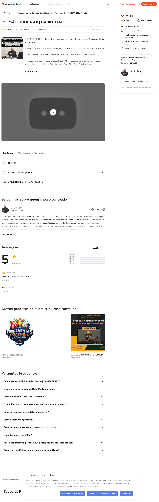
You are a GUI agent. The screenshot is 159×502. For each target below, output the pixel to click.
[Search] (108, 4)
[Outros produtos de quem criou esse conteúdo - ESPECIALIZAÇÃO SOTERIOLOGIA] (45, 336)
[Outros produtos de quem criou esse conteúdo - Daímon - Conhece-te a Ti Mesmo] (74, 336)
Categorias (35, 4)
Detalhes (39, 154)
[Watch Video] (53, 113)
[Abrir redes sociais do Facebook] (92, 211)
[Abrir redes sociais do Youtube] (98, 211)
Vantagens (24, 154)
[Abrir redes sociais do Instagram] (103, 211)
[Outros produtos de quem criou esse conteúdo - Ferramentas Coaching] (15, 336)
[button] (50, 164)
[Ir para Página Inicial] (13, 4)
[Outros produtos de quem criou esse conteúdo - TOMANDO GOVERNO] (104, 336)
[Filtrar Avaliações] (97, 249)
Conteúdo (8, 154)
